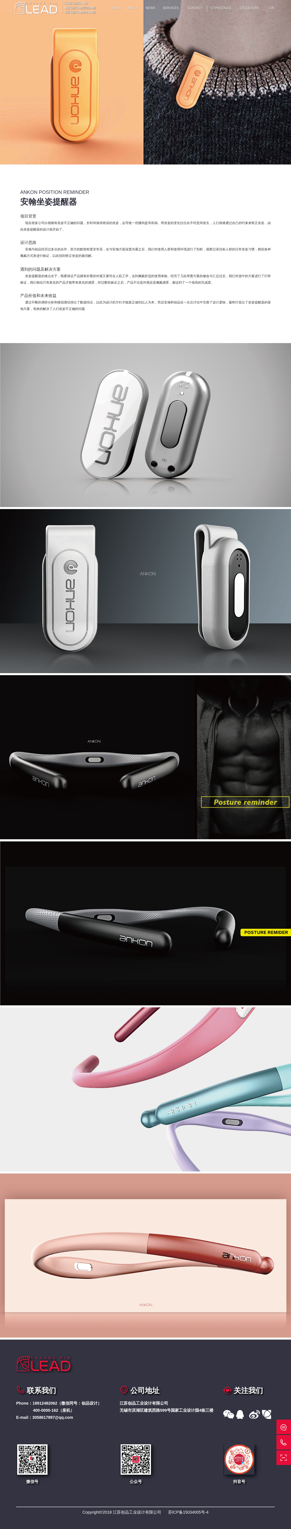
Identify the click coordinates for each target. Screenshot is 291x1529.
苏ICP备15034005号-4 (188, 1512)
